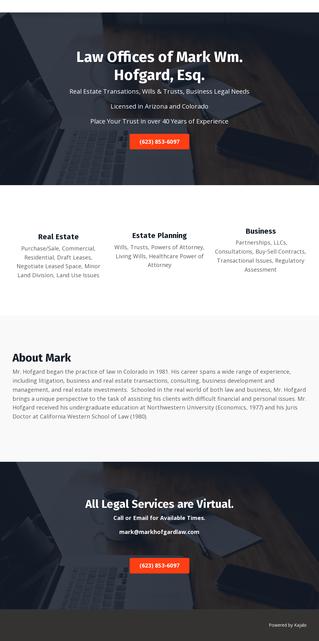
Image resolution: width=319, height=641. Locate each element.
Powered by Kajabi (288, 625)
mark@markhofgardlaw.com (159, 532)
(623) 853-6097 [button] (160, 141)
